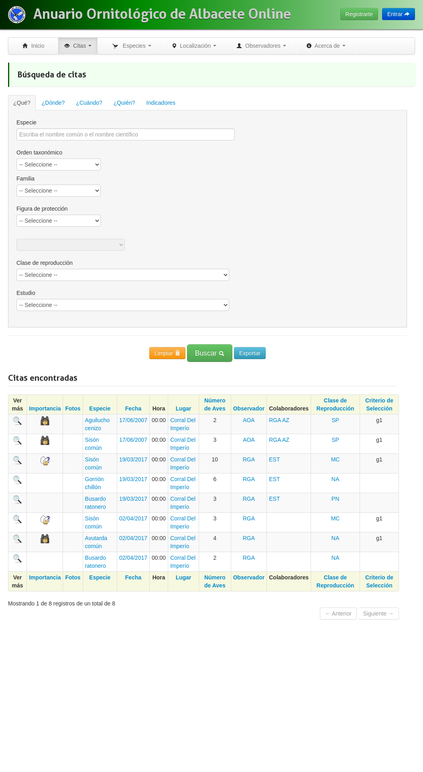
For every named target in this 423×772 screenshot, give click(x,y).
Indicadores (160, 103)
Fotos (72, 408)
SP (335, 420)
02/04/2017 (133, 518)
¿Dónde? (53, 103)
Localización (194, 46)
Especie (26, 122)
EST (274, 459)
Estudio (25, 293)
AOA (249, 420)
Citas (78, 46)
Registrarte (359, 14)
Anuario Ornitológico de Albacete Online (162, 14)
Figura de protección (42, 208)
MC (335, 459)
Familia (25, 178)
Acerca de (326, 46)
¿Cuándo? (89, 103)
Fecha (133, 408)
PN (335, 499)
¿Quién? (124, 103)
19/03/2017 (133, 459)
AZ (285, 420)
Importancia (45, 408)
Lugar (183, 408)
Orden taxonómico (39, 152)
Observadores (261, 46)
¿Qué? (22, 103)
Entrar (398, 14)
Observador (249, 408)
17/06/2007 (133, 420)
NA (335, 479)
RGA (275, 420)
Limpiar (167, 353)
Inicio (33, 46)
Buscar (209, 353)
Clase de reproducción (44, 263)
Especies (131, 46)
